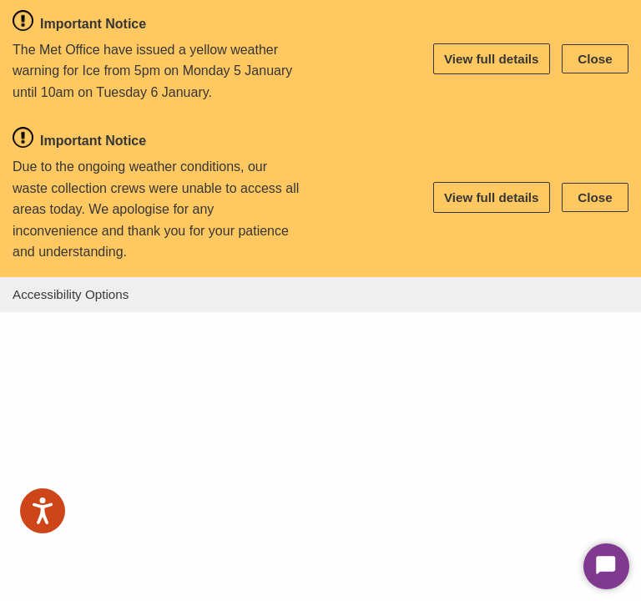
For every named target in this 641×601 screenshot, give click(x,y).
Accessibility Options (71, 294)
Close (595, 59)
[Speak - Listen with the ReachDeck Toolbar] (42, 510)
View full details (491, 59)
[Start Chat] (606, 566)
